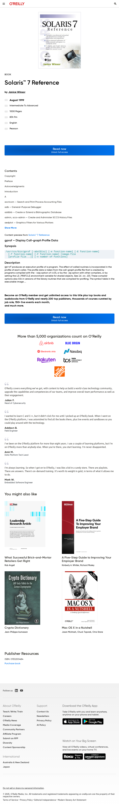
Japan (6, 766)
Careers (7, 716)
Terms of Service (10, 800)
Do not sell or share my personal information (23, 788)
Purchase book (12, 663)
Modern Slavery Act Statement (72, 800)
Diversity (7, 742)
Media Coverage (12, 724)
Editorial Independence (45, 800)
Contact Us (43, 711)
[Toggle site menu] (3, 3)
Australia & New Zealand (16, 762)
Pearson (14, 128)
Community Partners (14, 729)
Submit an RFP (10, 738)
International (11, 756)
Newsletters (43, 716)
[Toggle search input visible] (115, 3)
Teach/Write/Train (13, 711)
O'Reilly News (10, 720)
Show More (11, 228)
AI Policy (41, 724)
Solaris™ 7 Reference (39, 235)
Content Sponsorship (14, 747)
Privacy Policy (44, 720)
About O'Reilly (12, 705)
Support (42, 705)
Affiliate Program (12, 733)
